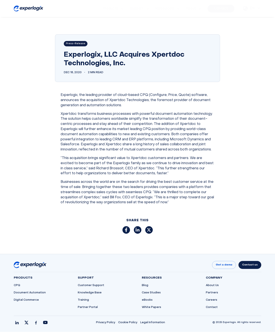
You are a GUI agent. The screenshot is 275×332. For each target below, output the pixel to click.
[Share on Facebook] (126, 230)
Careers (211, 300)
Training (83, 300)
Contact (212, 307)
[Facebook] (36, 323)
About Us (212, 285)
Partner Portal (88, 307)
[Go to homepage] (30, 265)
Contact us (250, 265)
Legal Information (152, 322)
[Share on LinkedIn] (137, 230)
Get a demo (224, 265)
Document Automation (30, 293)
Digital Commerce (26, 300)
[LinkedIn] (17, 323)
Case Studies (151, 293)
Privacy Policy (105, 322)
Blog (145, 285)
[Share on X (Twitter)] (149, 230)
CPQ (17, 285)
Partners (212, 293)
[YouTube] (45, 323)
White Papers (151, 307)
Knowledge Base (90, 293)
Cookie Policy (127, 322)
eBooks (147, 300)
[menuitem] (114, 8)
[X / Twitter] (26, 323)
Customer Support (91, 285)
